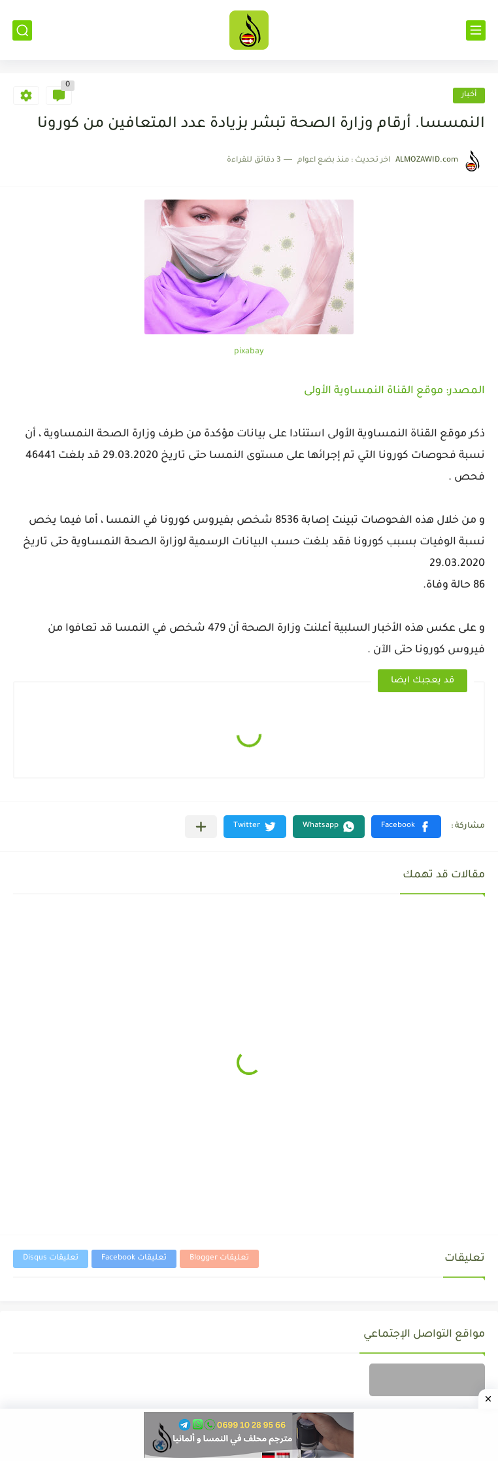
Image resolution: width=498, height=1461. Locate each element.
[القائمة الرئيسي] (476, 30)
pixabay (249, 352)
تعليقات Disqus (50, 1258)
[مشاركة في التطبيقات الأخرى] (201, 826)
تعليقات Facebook (134, 1258)
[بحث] (22, 30)
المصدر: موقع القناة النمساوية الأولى (394, 391)
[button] (406, 826)
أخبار (468, 95)
